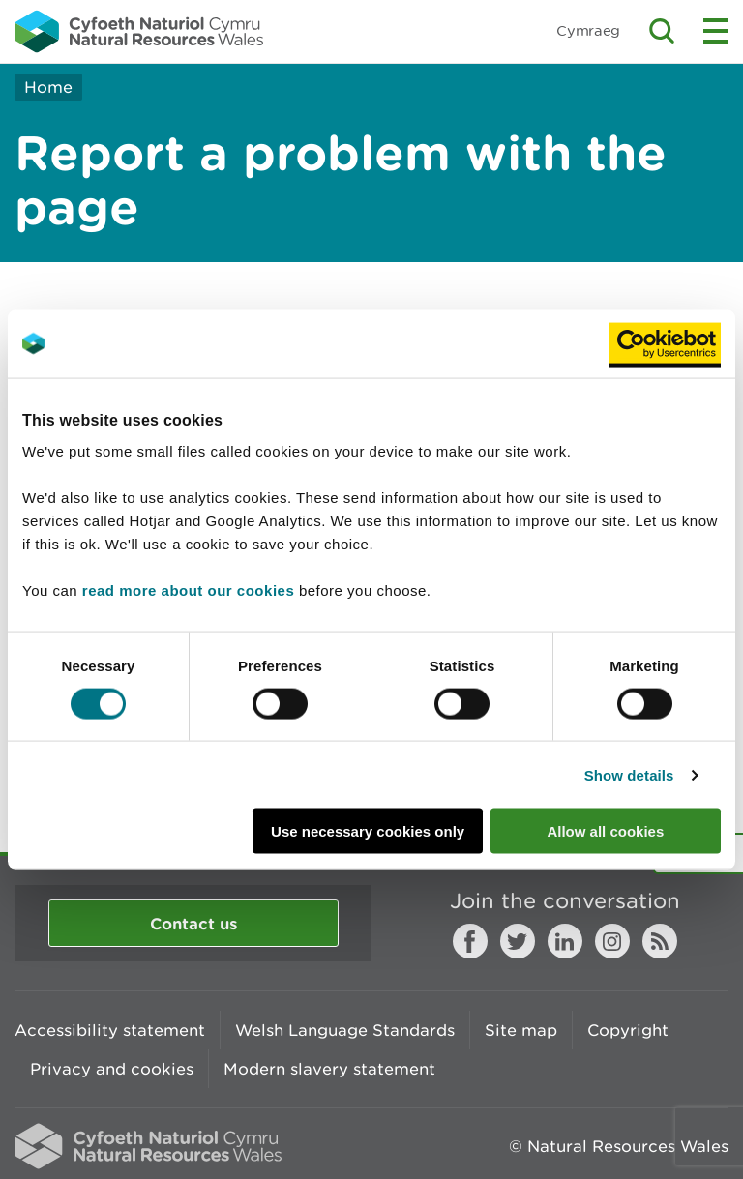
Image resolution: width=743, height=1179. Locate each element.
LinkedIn (565, 941)
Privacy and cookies (111, 1068)
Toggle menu (716, 31)
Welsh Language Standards (345, 1030)
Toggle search (662, 31)
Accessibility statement (110, 1030)
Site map (521, 1030)
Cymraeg (588, 30)
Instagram (612, 941)
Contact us (193, 923)
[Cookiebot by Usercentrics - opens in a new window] (665, 343)
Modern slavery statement (329, 1068)
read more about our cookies (188, 590)
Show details (629, 774)
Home (48, 87)
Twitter (517, 941)
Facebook (470, 941)
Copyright (628, 1030)
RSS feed (659, 941)
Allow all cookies (605, 831)
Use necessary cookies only (367, 831)
